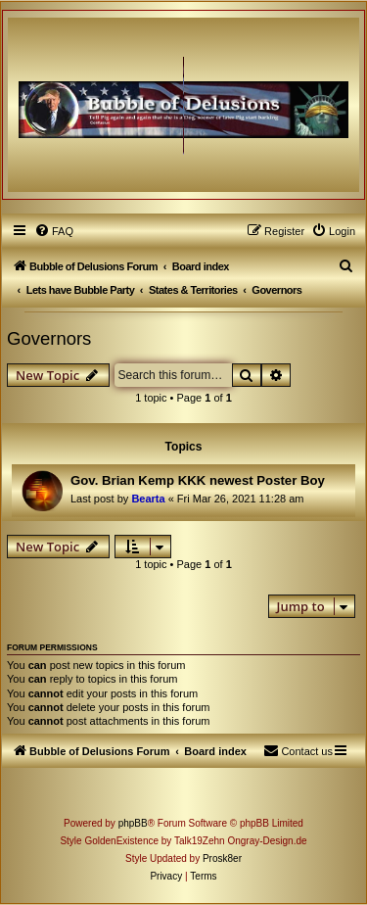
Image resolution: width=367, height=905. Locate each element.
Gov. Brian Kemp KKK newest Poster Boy (197, 480)
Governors (49, 338)
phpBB (133, 823)
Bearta (147, 498)
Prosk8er (222, 858)
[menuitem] (53, 231)
